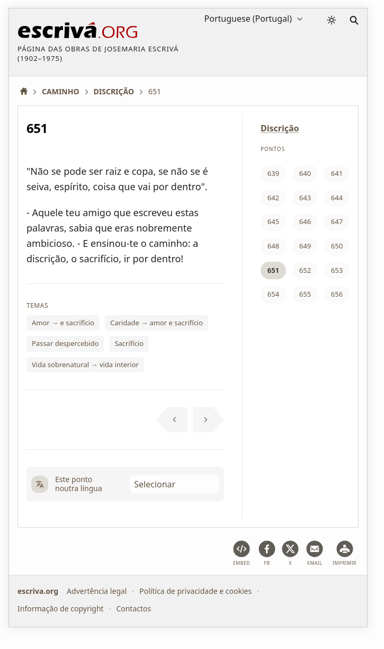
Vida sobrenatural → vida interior (85, 364)
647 (337, 221)
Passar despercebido (65, 343)
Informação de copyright (60, 608)
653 (337, 270)
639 (273, 173)
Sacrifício (129, 343)
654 (273, 294)
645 (273, 221)
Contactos (133, 608)
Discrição (280, 128)
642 (273, 197)
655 (305, 294)
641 (337, 173)
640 (305, 173)
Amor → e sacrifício (63, 322)
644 (337, 197)
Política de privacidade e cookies (195, 591)
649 (305, 246)
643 (305, 197)
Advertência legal (97, 591)
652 (305, 270)
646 (305, 221)
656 (337, 294)
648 (273, 246)
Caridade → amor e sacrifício (156, 322)
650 (337, 246)
